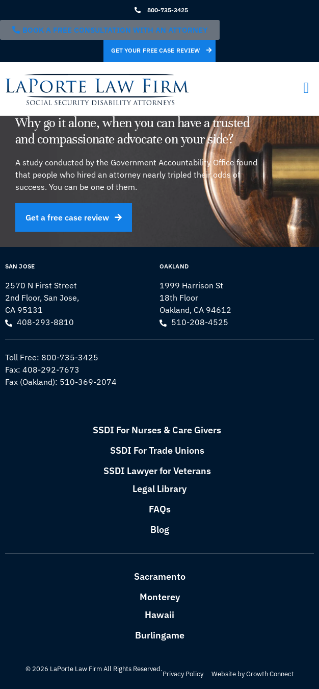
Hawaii (159, 615)
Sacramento (159, 576)
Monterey (160, 597)
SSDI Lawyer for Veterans (157, 471)
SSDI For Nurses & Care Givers (157, 430)
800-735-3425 (69, 357)
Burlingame (159, 635)
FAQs (160, 509)
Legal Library (159, 489)
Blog (159, 529)
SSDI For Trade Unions (157, 450)
